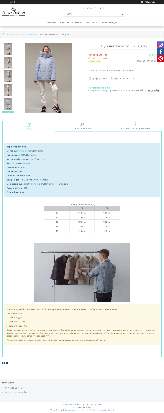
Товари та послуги (16, 34)
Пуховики (33, 34)
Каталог (65, 22)
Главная (51, 22)
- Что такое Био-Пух (12, 387)
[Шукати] (121, 13)
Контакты (92, 22)
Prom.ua (97, 404)
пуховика (22, 150)
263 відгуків (150, 2)
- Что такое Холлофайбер (15, 392)
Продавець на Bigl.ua (82, 407)
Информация (109, 22)
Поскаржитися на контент (76, 410)
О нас (78, 22)
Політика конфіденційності (102, 410)
